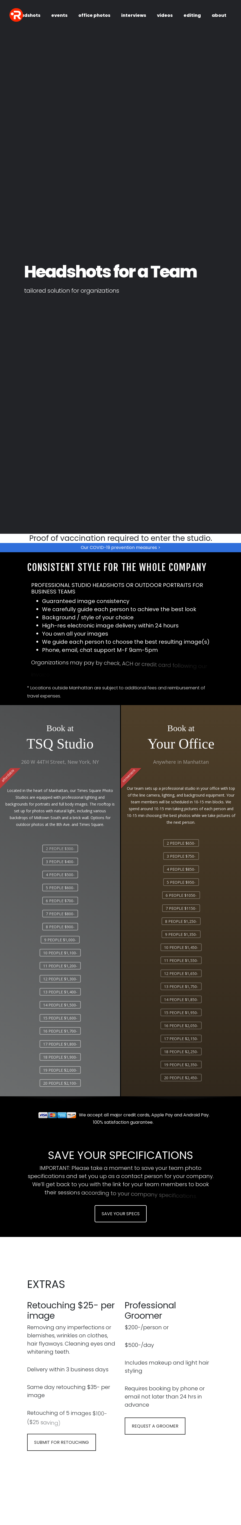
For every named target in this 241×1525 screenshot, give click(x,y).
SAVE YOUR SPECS (121, 1214)
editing (192, 15)
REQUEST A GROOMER (155, 1426)
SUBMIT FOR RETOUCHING (61, 1442)
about (219, 15)
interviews (133, 15)
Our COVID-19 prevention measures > (120, 547)
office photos (94, 15)
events (59, 15)
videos (165, 15)
